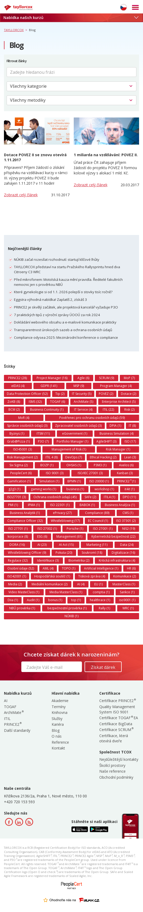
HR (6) (131, 568)
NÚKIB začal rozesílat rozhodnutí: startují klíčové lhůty (56, 259)
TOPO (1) (68, 568)
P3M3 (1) (100, 465)
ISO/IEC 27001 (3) (90, 473)
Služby (57, 718)
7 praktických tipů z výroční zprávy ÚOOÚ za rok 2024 (57, 314)
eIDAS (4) (17, 386)
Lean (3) (130, 457)
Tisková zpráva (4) (91, 576)
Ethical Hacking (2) (103, 457)
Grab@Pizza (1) (18, 441)
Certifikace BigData (115, 723)
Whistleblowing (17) (65, 520)
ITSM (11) (43, 433)
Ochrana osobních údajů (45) (55, 497)
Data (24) (127, 544)
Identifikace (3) (48, 560)
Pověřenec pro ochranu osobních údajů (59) (92, 417)
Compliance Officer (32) (25, 520)
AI (5, 700)
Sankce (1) (127, 592)
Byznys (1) (16, 433)
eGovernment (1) (74, 433)
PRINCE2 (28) (17, 378)
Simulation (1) (49, 481)
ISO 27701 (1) (18, 528)
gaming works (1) (43, 489)
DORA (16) (17, 544)
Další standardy (17, 730)
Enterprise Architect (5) (119, 401)
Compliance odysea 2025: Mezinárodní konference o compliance (66, 337)
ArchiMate (13, 712)
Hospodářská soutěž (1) (52, 576)
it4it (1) (130, 489)
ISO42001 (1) (16, 576)
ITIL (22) (108, 409)
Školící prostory (112, 765)
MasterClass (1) (123, 584)
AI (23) (42, 544)
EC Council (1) (98, 520)
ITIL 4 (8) (52, 457)
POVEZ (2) (106, 393)
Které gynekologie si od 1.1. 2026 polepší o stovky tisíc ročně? (63, 292)
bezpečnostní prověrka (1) (67, 608)
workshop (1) (104, 489)
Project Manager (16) (52, 378)
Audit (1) (33, 600)
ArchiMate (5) (83, 401)
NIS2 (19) (128, 528)
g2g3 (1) (14, 489)
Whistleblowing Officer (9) (27, 552)
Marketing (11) (96, 544)
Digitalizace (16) (123, 552)
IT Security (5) (81, 393)
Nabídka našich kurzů (70, 17)
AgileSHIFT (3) (106, 441)
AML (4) (48, 568)
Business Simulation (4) (117, 433)
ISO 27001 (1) (102, 528)
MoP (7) (129, 378)
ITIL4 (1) (109, 497)
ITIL (7, 718)
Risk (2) (129, 409)
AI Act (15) (66, 544)
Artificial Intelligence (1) (101, 568)
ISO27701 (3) (16, 497)
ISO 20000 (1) (99, 481)
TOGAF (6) (57, 401)
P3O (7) (43, 441)
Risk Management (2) (22, 457)
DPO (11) (129, 497)
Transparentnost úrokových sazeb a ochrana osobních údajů (63, 329)
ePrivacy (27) (62, 513)
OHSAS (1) (73, 465)
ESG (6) (42, 536)
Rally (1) (104, 608)
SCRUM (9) (106, 378)
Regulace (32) (18, 560)
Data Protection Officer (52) (27, 393)
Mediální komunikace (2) (49, 584)
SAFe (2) (90, 497)
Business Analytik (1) (25, 513)
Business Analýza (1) (120, 505)
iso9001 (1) (127, 600)
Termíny (59, 706)
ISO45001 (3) (22, 449)
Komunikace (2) (124, 576)
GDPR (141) (49, 386)
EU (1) (98, 584)
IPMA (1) (34, 505)
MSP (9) (78, 386)
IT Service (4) (83, 409)
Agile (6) (83, 378)
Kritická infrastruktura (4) (117, 560)
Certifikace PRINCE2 (117, 700)
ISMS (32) (35, 401)
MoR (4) (23, 417)
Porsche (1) (75, 528)
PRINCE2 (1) (126, 481)
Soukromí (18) (92, 552)
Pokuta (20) (64, 552)
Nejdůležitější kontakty (118, 759)
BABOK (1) (87, 505)
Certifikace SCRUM (116, 729)
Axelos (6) (126, 465)
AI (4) (81, 584)
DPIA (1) (115, 425)
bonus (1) (55, 600)
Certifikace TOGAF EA (118, 717)
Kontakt (58, 748)
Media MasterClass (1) (66, 592)
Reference (60, 742)
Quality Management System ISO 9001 (117, 709)
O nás (57, 736)
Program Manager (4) (116, 386)
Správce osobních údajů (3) (27, 425)
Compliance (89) (97, 513)
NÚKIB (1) (71, 616)
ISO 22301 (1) (60, 505)
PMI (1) (13, 505)
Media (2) (15, 584)
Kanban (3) (125, 473)
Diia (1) (13, 600)
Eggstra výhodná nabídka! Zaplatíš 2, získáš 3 (50, 299)
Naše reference (112, 771)
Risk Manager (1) (118, 449)
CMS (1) (127, 513)
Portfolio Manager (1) (72, 441)
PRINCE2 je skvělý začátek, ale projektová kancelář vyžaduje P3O (66, 307)
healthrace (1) (100, 600)
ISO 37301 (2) (126, 520)
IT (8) (132, 425)
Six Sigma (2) (18, 465)
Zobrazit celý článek (21, 194)
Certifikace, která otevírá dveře (113, 738)
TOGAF (10, 706)
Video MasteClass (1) (23, 592)
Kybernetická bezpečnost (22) (113, 536)
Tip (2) (60, 393)
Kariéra (58, 724)
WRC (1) (128, 608)
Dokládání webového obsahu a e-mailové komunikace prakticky (65, 322)
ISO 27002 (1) (47, 528)
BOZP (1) (46, 465)
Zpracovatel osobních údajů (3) (78, 425)
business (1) (75, 489)
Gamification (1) (19, 481)
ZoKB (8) (13, 401)
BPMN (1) (74, 481)
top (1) (76, 600)
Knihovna (59, 712)
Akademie (60, 700)
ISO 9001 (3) (54, 473)
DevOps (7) (73, 457)
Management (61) (69, 536)
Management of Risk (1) (69, 449)
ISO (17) (130, 441)
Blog (56, 730)
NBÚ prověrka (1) (22, 608)
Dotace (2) (128, 393)
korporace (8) (18, 536)
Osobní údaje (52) (20, 568)
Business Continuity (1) (46, 409)
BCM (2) (14, 409)
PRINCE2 (12, 724)
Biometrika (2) (78, 560)
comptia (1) (101, 592)
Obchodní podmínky (116, 777)
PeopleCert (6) (21, 473)
